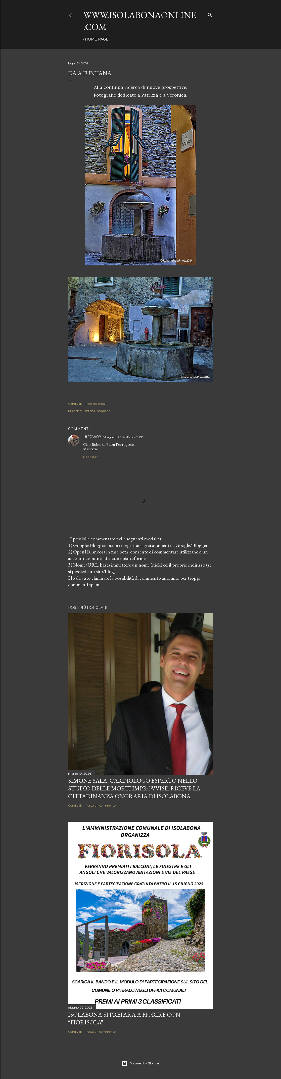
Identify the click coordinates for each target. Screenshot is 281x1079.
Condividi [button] (75, 404)
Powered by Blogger (140, 1063)
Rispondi (91, 457)
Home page (96, 39)
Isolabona (103, 411)
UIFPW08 (92, 437)
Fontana (89, 411)
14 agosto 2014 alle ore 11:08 (123, 437)
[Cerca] (210, 14)
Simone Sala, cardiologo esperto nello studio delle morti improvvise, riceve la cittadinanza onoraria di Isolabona (134, 788)
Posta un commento (100, 805)
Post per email (95, 404)
